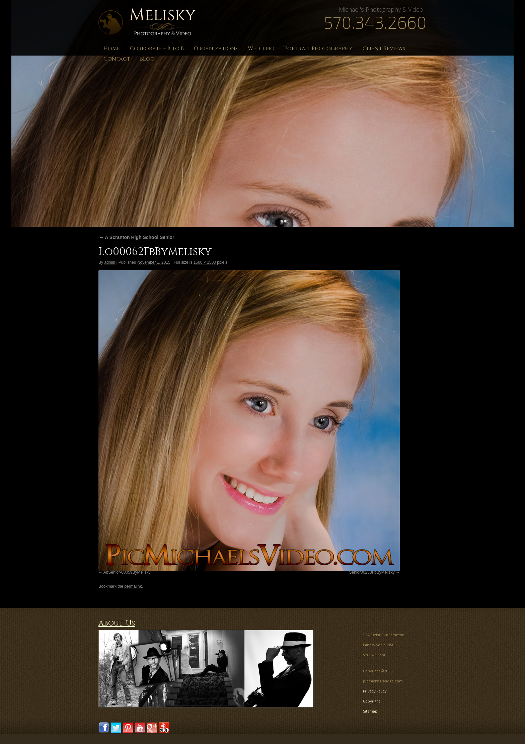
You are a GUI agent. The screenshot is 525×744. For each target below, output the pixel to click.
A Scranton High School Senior (136, 237)
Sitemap (370, 711)
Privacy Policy (375, 691)
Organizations (216, 48)
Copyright (371, 701)
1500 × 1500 (205, 262)
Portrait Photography (318, 48)
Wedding (261, 48)
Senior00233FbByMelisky (372, 572)
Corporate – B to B (157, 48)
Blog (147, 59)
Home (111, 48)
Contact (116, 59)
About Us (116, 623)
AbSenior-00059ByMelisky (127, 572)
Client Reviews (384, 48)
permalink (133, 586)
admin (109, 262)
